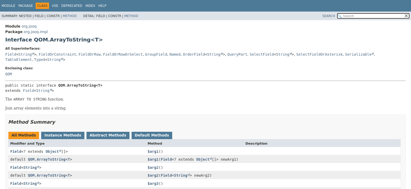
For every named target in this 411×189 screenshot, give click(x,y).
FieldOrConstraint (57, 54)
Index (90, 6)
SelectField (262, 54)
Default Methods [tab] (152, 135)
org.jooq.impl (36, 32)
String (25, 54)
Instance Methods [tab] (62, 135)
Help (102, 6)
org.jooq (28, 26)
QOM (8, 74)
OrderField (194, 54)
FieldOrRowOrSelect (123, 54)
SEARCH (328, 16)
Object (52, 151)
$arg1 (153, 151)
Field (10, 54)
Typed (39, 59)
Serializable (358, 54)
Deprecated (71, 6)
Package (25, 6)
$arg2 (153, 167)
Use (55, 6)
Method (70, 16)
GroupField (156, 54)
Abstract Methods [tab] (108, 135)
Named (175, 54)
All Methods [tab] (24, 135)
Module (8, 6)
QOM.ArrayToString (46, 159)
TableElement (18, 59)
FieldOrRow (90, 54)
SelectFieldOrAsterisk (319, 54)
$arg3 (153, 183)
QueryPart (237, 54)
